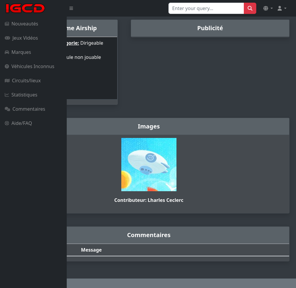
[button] (268, 8)
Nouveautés (21, 23)
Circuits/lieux (23, 80)
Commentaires (25, 109)
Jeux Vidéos (21, 38)
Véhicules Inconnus (29, 66)
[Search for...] (206, 8)
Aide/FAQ (18, 123)
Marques (18, 52)
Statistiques (21, 94)
